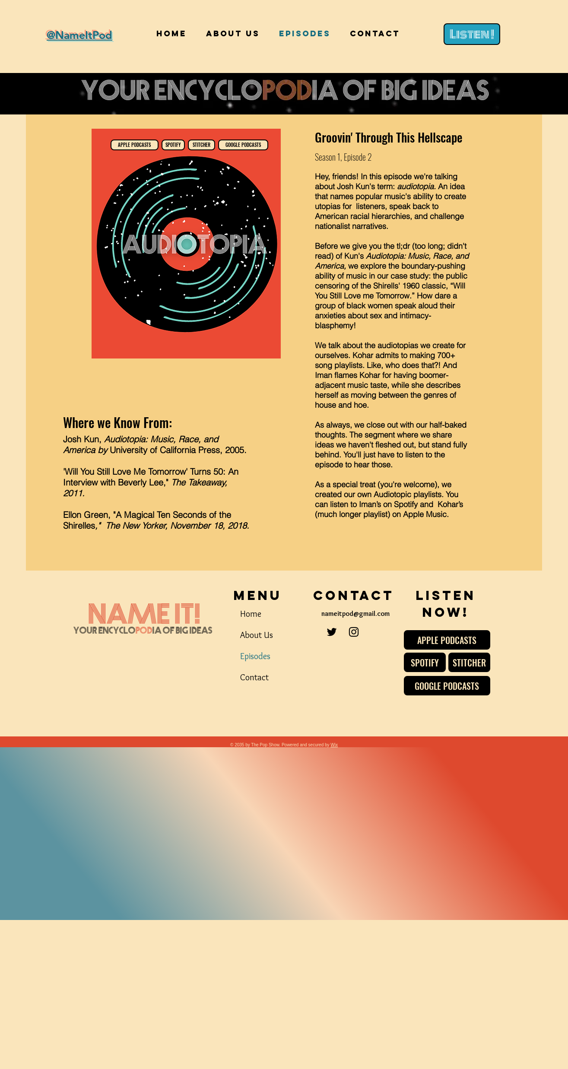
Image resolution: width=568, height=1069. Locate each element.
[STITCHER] (201, 145)
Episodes (255, 656)
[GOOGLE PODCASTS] (243, 145)
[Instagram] (353, 631)
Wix (334, 744)
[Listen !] (472, 34)
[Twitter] (331, 631)
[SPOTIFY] (173, 145)
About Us (256, 635)
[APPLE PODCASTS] (135, 145)
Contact (254, 677)
